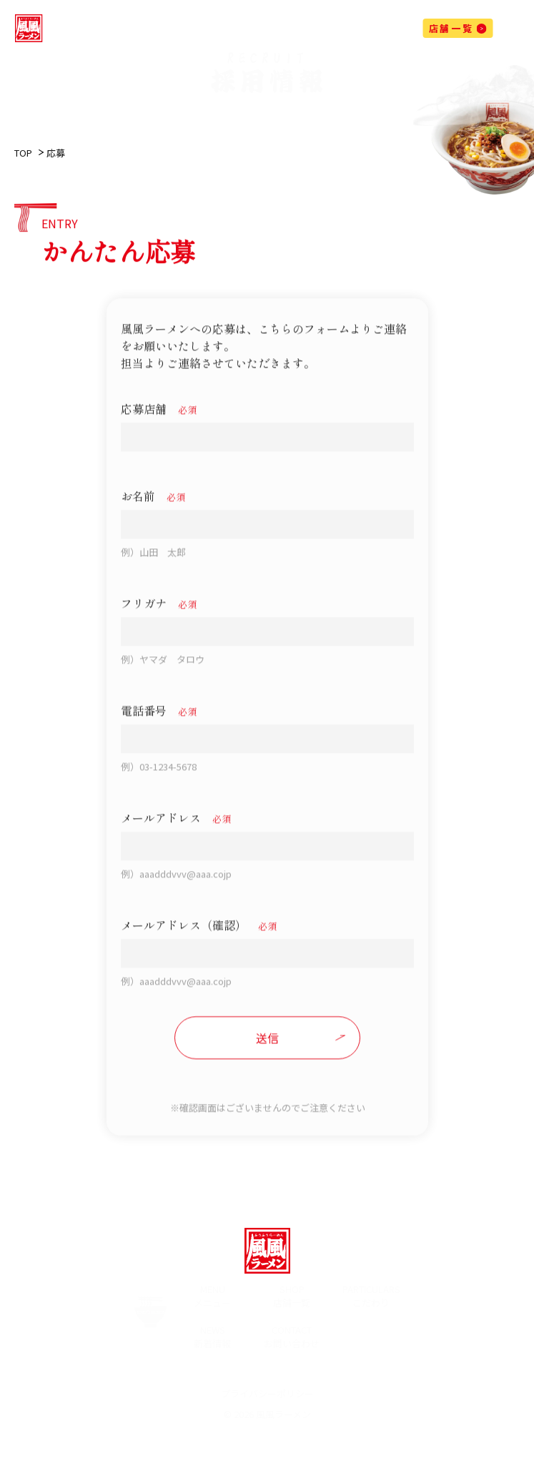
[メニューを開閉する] (510, 31)
